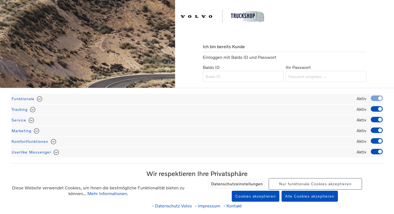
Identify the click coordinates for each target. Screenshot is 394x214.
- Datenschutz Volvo (172, 205)
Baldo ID (211, 67)
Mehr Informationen (107, 193)
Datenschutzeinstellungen (237, 183)
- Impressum (208, 205)
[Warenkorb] (388, 17)
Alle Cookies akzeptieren (309, 196)
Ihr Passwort (298, 67)
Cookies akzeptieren (255, 196)
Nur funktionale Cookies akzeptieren (315, 183)
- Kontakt (233, 205)
